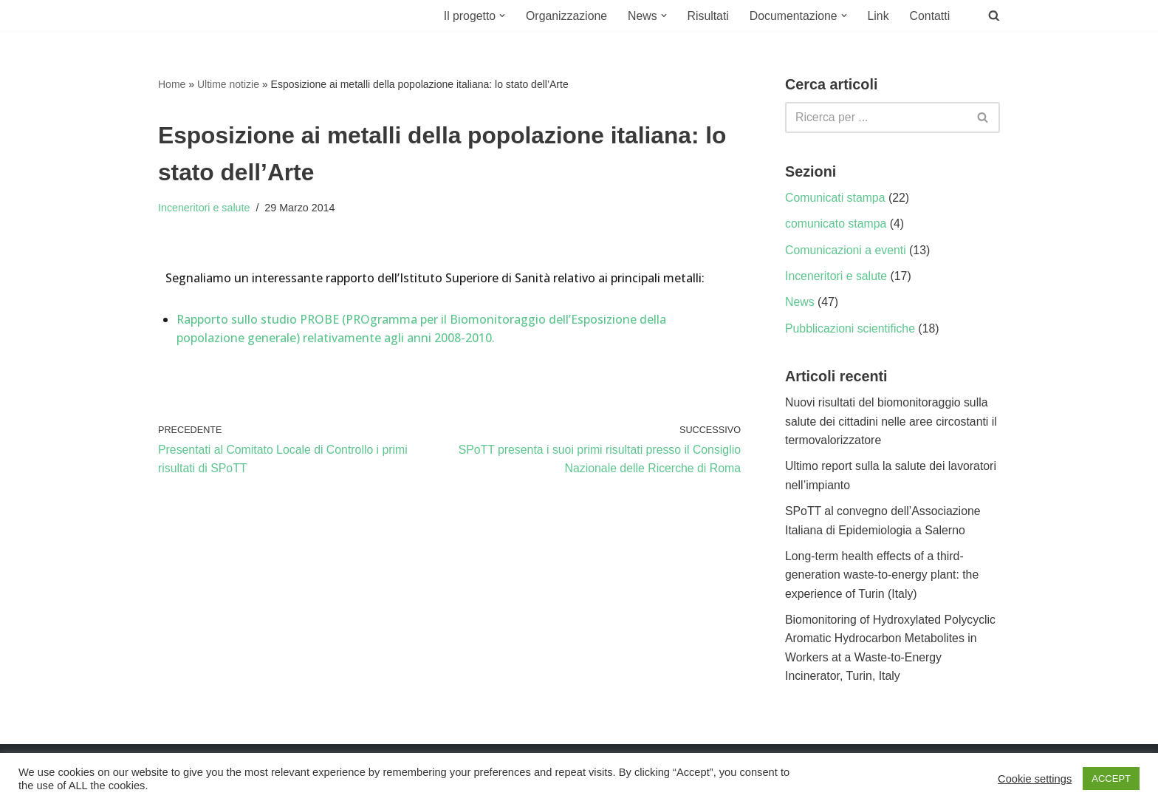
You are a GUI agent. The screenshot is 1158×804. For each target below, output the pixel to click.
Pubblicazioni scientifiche (851, 330)
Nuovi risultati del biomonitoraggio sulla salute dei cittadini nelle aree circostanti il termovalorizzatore (892, 423)
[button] (498, 15)
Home (171, 85)
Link (877, 16)
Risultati (706, 16)
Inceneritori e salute (204, 209)
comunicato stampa (836, 224)
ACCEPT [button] (1111, 778)
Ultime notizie (228, 85)
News (800, 303)
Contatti (929, 16)
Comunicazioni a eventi (846, 251)
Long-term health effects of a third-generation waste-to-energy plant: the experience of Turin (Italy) (883, 578)
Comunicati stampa (835, 198)
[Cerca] (876, 117)
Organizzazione (563, 16)
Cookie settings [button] (1035, 779)
